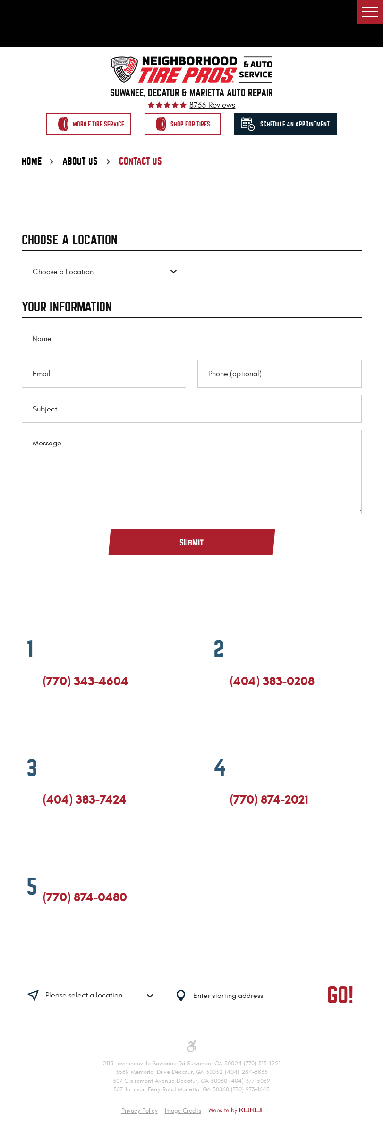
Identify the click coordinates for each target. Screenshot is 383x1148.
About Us (80, 162)
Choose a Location (70, 241)
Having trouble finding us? (125, 966)
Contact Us (140, 162)
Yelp (81, 723)
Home (32, 162)
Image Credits (183, 1110)
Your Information (67, 308)
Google (64, 723)
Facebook (47, 723)
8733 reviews (212, 105)
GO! (340, 996)
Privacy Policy (139, 1110)
